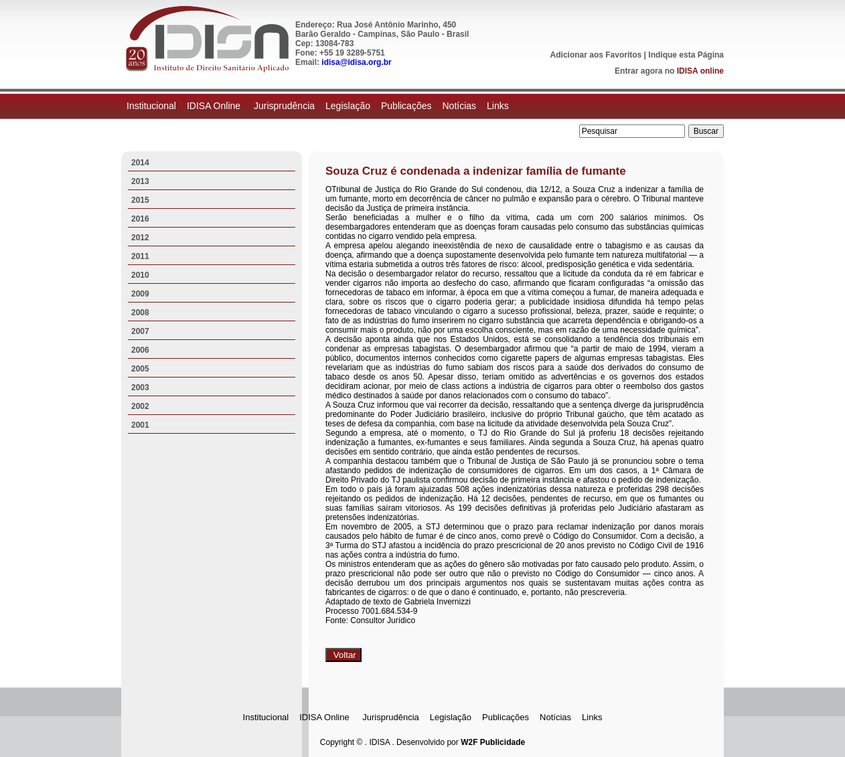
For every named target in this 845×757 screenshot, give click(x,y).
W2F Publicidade (493, 742)
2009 (140, 294)
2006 (140, 350)
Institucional (151, 105)
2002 (140, 406)
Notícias (459, 105)
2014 (140, 162)
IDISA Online (215, 105)
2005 (140, 368)
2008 (140, 312)
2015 (140, 200)
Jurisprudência (284, 105)
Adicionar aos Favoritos (596, 55)
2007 (140, 331)
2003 (140, 387)
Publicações (406, 105)
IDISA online (700, 71)
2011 (140, 256)
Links (498, 105)
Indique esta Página (686, 55)
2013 (140, 181)
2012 (140, 237)
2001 (140, 425)
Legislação (347, 105)
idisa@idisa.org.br (356, 62)
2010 (140, 275)
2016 (140, 219)
